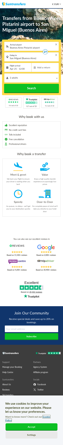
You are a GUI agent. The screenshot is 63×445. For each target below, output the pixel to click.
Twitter (38, 389)
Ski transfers (7, 395)
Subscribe (31, 336)
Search (31, 88)
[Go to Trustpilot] (48, 353)
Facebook (39, 384)
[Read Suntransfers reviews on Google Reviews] (46, 248)
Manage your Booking (12, 367)
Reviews (6, 389)
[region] (31, 420)
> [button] (56, 44)
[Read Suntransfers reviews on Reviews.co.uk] (17, 248)
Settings (31, 434)
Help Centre (7, 372)
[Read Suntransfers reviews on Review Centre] (17, 262)
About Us (6, 384)
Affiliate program (40, 372)
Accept (31, 426)
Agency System (40, 367)
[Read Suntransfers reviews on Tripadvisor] (46, 262)
